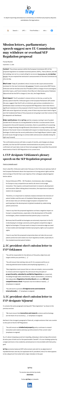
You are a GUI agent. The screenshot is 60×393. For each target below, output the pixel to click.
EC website (29, 86)
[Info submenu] (46, 30)
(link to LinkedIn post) (10, 164)
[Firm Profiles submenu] (39, 30)
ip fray (30, 368)
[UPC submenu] (25, 30)
